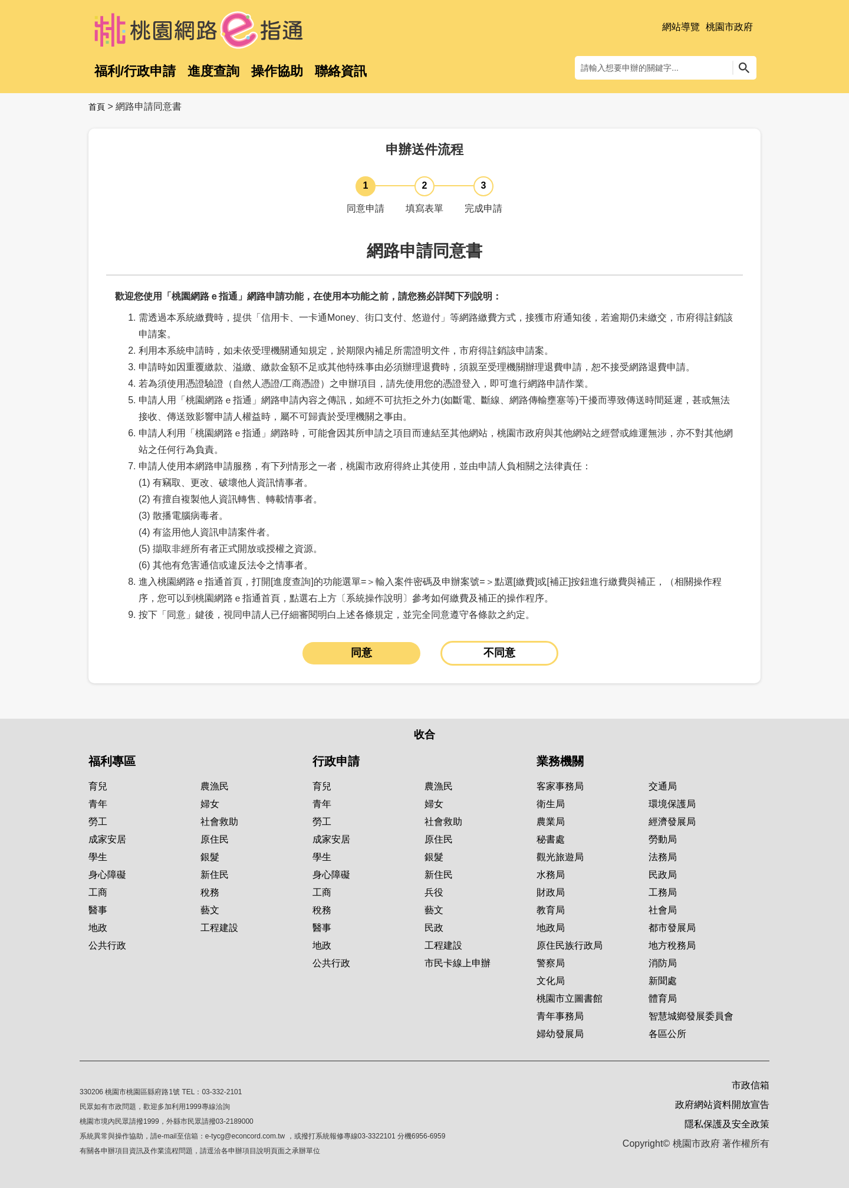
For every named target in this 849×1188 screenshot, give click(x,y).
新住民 (214, 875)
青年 (97, 804)
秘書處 (551, 839)
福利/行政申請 (135, 71)
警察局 (551, 963)
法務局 (663, 857)
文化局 (551, 981)
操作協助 (277, 71)
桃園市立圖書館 (570, 998)
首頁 (96, 106)
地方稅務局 (672, 945)
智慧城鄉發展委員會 (691, 1016)
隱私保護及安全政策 (727, 1124)
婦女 (209, 804)
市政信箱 (750, 1085)
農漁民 (214, 786)
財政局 (551, 892)
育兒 (97, 786)
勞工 (97, 822)
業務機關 (560, 761)
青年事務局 (560, 1016)
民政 (433, 928)
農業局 (551, 822)
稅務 (209, 892)
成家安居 (107, 839)
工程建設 (219, 928)
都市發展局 (672, 928)
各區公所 (667, 1034)
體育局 (663, 998)
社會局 (663, 910)
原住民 (214, 839)
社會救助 (219, 822)
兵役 (433, 892)
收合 (424, 735)
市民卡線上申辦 (457, 963)
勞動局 (663, 839)
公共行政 (107, 945)
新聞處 (663, 981)
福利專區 (112, 761)
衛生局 (551, 804)
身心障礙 (107, 875)
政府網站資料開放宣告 (722, 1105)
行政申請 (336, 761)
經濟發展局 (672, 822)
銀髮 (209, 857)
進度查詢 (213, 71)
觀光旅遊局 (560, 857)
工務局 (663, 892)
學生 (97, 857)
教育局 (551, 910)
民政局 (663, 875)
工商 (97, 892)
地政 (97, 928)
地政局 (551, 928)
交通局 (663, 786)
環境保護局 (672, 804)
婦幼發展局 (560, 1034)
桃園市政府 (729, 27)
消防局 (663, 963)
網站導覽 (681, 27)
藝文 (209, 910)
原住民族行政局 (570, 945)
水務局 (551, 875)
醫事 (97, 910)
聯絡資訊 (341, 71)
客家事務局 (560, 786)
